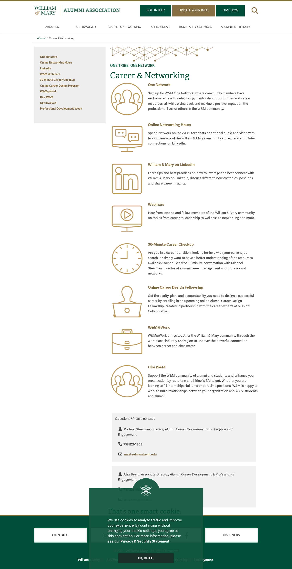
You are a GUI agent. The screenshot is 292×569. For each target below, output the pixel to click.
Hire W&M (46, 97)
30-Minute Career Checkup (57, 80)
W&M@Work (48, 91)
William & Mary (89, 560)
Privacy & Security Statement (144, 541)
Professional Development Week (61, 108)
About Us (52, 27)
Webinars (156, 204)
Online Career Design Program (59, 85)
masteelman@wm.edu (140, 454)
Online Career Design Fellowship (175, 287)
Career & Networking (125, 27)
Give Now (230, 10)
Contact (60, 535)
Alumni (41, 38)
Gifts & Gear (160, 27)
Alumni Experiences (235, 27)
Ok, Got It (146, 558)
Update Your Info (194, 10)
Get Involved (86, 27)
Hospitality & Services (195, 27)
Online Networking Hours (56, 62)
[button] (255, 10)
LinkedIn (45, 68)
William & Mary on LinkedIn (171, 164)
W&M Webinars (50, 74)
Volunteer (155, 10)
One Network (48, 57)
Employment (203, 560)
